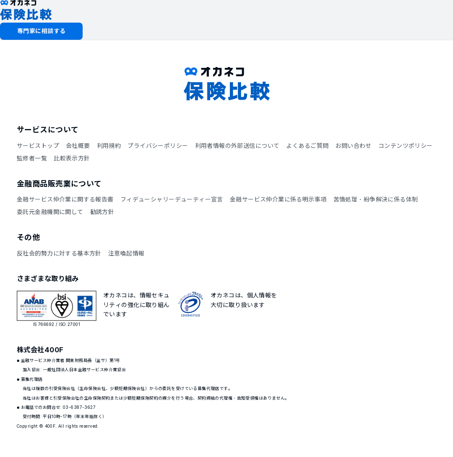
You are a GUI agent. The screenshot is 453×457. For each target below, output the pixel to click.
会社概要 (78, 145)
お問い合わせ (353, 145)
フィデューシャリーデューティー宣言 (171, 199)
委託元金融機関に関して (50, 211)
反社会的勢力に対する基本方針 (59, 253)
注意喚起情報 (126, 253)
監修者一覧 (32, 158)
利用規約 (109, 145)
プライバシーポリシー (158, 145)
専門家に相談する (41, 30)
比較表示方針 (72, 158)
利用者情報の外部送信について (237, 145)
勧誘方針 (102, 211)
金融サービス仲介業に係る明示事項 (278, 199)
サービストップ (38, 145)
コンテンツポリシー (405, 145)
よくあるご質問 (307, 145)
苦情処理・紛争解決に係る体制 (375, 199)
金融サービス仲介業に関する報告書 (65, 199)
